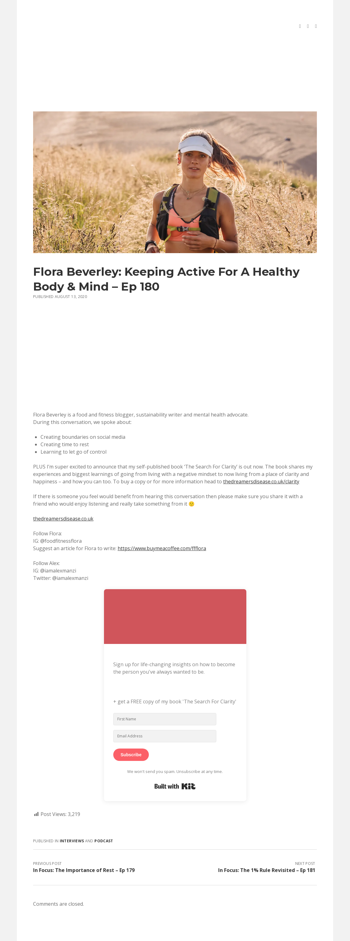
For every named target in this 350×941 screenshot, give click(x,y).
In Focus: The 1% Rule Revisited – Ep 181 (266, 847)
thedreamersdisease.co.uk (63, 496)
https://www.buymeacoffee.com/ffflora (162, 526)
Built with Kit (175, 764)
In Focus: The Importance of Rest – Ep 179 (84, 847)
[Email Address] (164, 714)
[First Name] (164, 697)
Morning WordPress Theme (154, 934)
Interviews (72, 818)
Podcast (103, 818)
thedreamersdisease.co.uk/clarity (261, 459)
